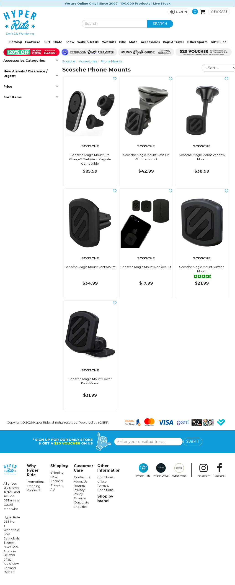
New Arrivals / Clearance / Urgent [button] (31, 73)
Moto (133, 42)
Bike (122, 42)
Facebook (219, 470)
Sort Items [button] (31, 97)
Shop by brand (105, 498)
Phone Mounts (111, 61)
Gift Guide (219, 42)
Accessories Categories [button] (31, 60)
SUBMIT (192, 441)
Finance (80, 498)
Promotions (35, 481)
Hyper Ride (143, 470)
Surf (47, 42)
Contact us (82, 477)
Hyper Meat (179, 470)
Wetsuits (109, 42)
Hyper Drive (160, 470)
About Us (80, 481)
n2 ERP (103, 422)
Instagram (203, 470)
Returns (79, 485)
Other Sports (197, 42)
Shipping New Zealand (57, 477)
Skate (57, 42)
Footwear (32, 42)
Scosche (68, 61)
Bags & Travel (173, 42)
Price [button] (31, 86)
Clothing (15, 42)
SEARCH (160, 24)
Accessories (150, 42)
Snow (70, 42)
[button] (178, 11)
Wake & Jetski (88, 42)
